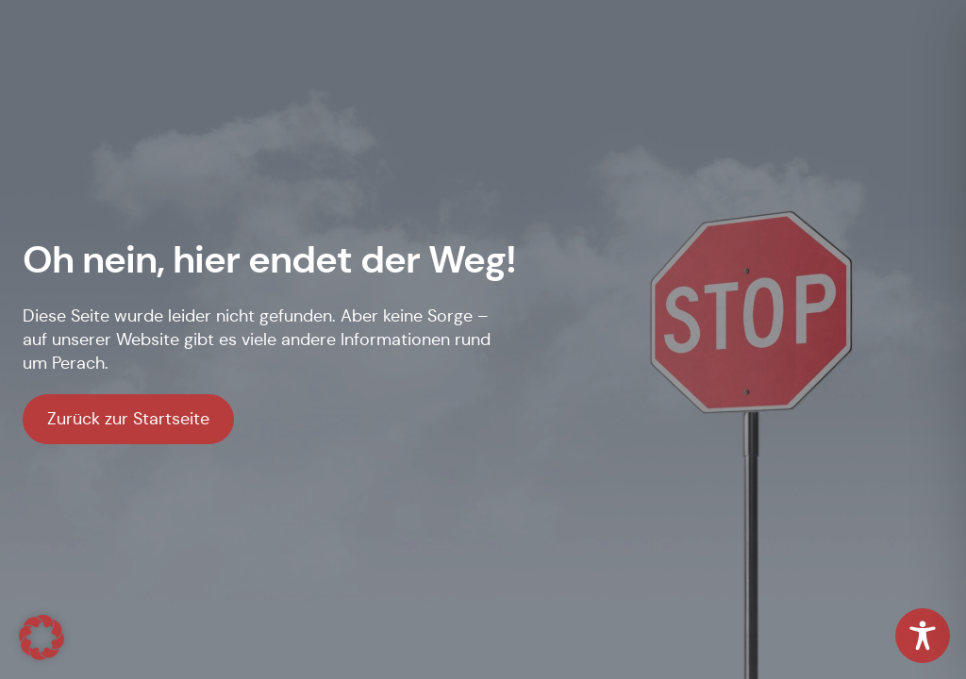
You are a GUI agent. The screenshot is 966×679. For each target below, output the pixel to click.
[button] (41, 637)
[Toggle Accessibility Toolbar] (922, 635)
